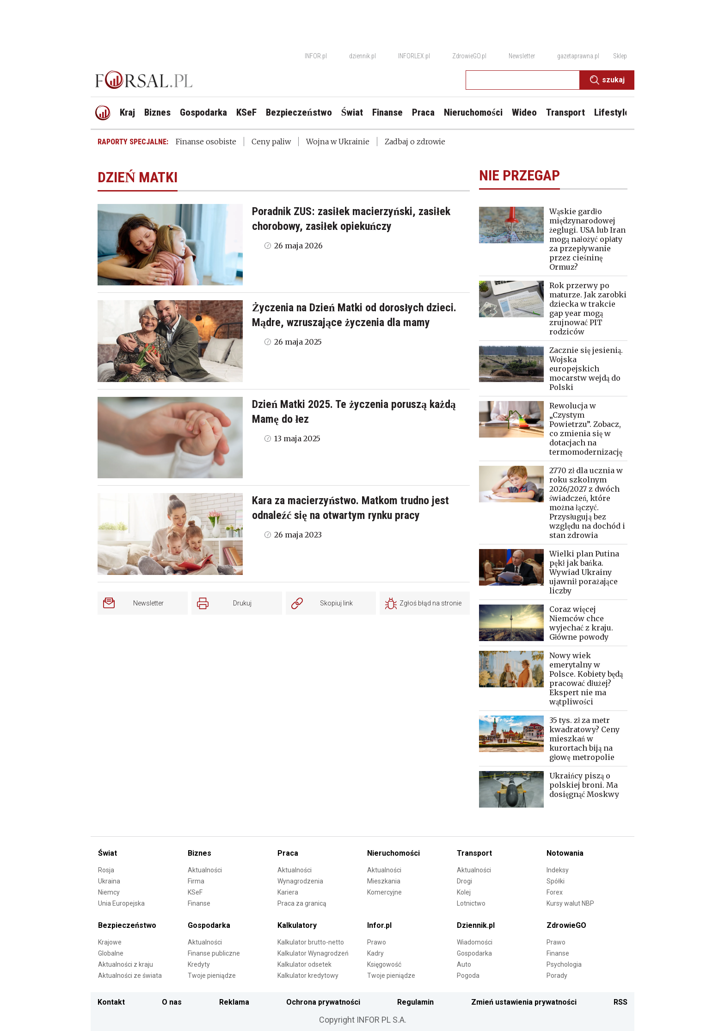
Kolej (464, 892)
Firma (196, 881)
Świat (107, 853)
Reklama (234, 1002)
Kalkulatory (297, 925)
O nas (172, 1002)
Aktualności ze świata (130, 975)
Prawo (376, 942)
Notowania (565, 853)
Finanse (199, 903)
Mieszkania (383, 881)
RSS (620, 1002)
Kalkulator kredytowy (307, 975)
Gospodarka (209, 925)
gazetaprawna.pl (578, 56)
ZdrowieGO (566, 925)
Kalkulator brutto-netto (310, 942)
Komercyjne (384, 892)
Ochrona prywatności (323, 1002)
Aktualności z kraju (125, 964)
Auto (464, 964)
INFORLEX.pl (414, 56)
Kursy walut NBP (570, 903)
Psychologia (564, 964)
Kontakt (111, 1002)
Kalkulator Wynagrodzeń (313, 953)
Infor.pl (379, 925)
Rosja (106, 870)
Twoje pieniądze (212, 975)
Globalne (110, 953)
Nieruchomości (393, 853)
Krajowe (110, 942)
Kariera (287, 892)
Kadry (375, 953)
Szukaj (607, 80)
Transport (474, 853)
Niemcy (109, 892)
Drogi (464, 881)
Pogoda (468, 975)
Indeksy (558, 870)
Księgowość (384, 964)
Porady (557, 975)
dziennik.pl (362, 56)
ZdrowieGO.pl (469, 56)
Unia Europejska (121, 903)
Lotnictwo (471, 903)
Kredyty (199, 964)
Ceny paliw (271, 141)
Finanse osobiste (206, 141)
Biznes (199, 853)
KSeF (195, 892)
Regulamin (415, 1002)
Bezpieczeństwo (127, 925)
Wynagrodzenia (300, 881)
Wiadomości (474, 942)
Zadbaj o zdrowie (415, 141)
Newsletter (522, 56)
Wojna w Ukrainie (337, 141)
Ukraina (109, 881)
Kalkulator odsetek (304, 964)
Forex (555, 892)
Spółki (556, 881)
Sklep (620, 56)
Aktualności (205, 870)
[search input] (522, 80)
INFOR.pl (316, 56)
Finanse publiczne (214, 953)
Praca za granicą (301, 903)
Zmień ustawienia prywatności (524, 1002)
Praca (287, 853)
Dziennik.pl (476, 925)
